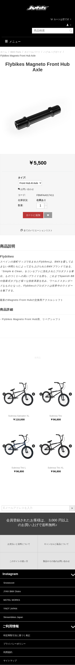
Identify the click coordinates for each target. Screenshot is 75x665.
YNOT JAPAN (10, 608)
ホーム (3, 52)
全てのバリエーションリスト (38, 230)
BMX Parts (15, 52)
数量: (20, 205)
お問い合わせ (26, 189)
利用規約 (7, 652)
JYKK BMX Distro (12, 591)
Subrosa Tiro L (18, 467)
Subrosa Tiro (55, 416)
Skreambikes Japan (13, 617)
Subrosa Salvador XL (18, 416)
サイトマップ (10, 660)
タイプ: (22, 177)
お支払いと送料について (19, 544)
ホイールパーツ (32, 52)
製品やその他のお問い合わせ (56, 561)
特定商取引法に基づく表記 (16, 635)
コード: (22, 195)
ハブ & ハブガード (52, 52)
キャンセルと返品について (56, 544)
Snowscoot (8, 583)
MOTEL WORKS (11, 600)
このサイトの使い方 (19, 561)
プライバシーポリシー (14, 643)
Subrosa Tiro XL (56, 467)
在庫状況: (23, 200)
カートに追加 (33, 215)
